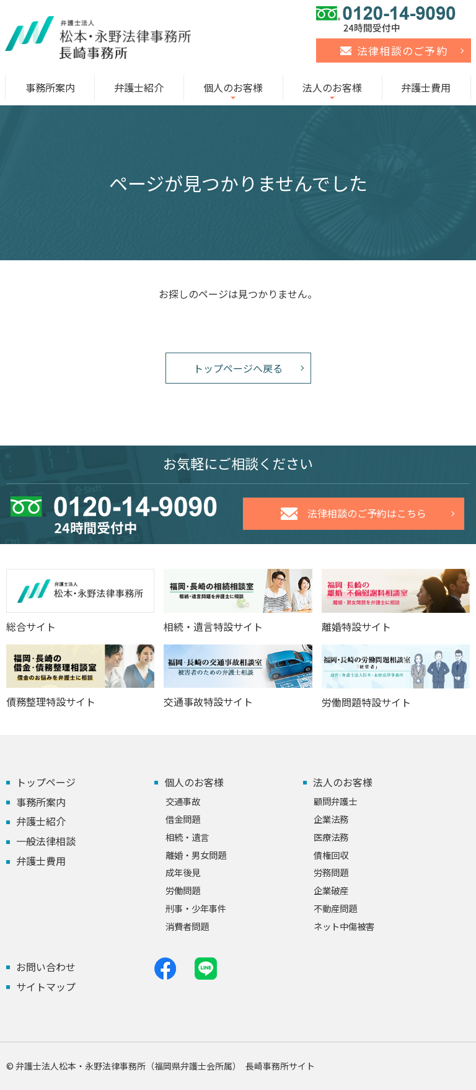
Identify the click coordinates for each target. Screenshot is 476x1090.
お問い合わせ (46, 966)
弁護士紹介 (139, 87)
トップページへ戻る (238, 368)
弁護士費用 (426, 87)
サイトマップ (46, 986)
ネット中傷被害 (344, 926)
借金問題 (182, 818)
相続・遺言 (187, 836)
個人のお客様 (233, 87)
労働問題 (182, 890)
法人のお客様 (332, 87)
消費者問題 (187, 926)
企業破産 (331, 890)
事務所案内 (50, 87)
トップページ (46, 782)
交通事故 (182, 800)
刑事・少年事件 (195, 908)
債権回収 (331, 854)
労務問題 (331, 872)
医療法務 (331, 836)
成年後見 (182, 872)
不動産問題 (335, 908)
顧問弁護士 (335, 800)
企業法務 (331, 818)
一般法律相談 (46, 840)
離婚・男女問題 (195, 854)
